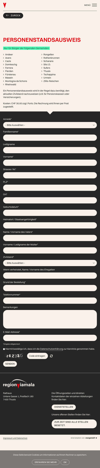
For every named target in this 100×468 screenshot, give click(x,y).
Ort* (5, 194)
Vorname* (8, 156)
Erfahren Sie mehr (46, 462)
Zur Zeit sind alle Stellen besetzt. (71, 424)
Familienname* (10, 131)
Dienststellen (63, 407)
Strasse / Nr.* (9, 169)
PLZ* (5, 182)
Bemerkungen (10, 307)
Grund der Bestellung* (14, 282)
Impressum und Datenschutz (15, 438)
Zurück (15, 15)
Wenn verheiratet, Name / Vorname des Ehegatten (29, 269)
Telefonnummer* (11, 294)
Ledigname (9, 144)
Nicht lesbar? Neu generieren (51, 355)
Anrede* (7, 119)
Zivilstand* (8, 257)
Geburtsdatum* (11, 207)
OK (65, 462)
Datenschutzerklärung (51, 349)
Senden (10, 363)
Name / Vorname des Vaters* (18, 232)
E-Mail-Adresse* (11, 332)
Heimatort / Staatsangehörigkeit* (20, 219)
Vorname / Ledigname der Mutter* (20, 244)
